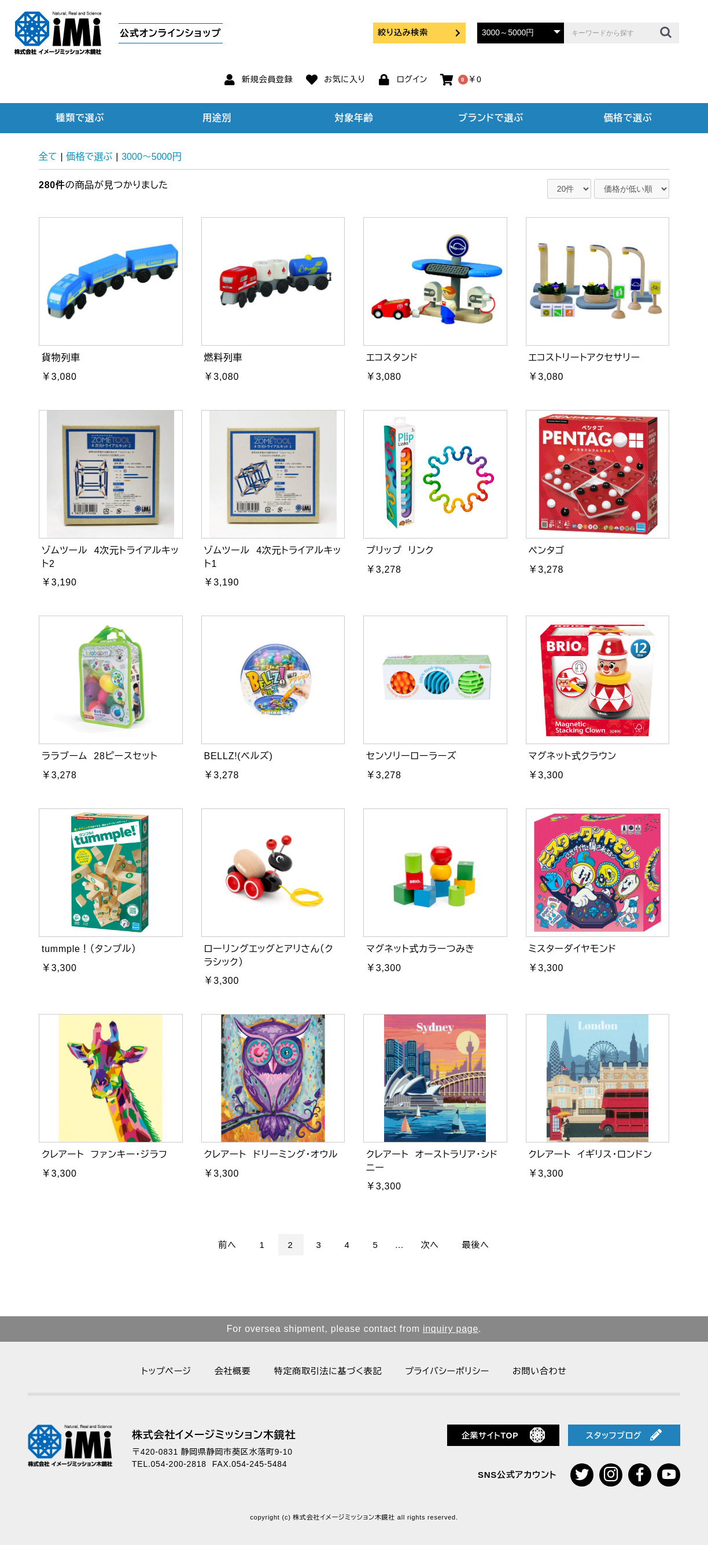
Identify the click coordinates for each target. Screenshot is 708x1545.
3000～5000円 (151, 157)
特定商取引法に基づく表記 (328, 1371)
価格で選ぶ (628, 118)
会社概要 (233, 1371)
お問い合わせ (539, 1371)
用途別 (216, 118)
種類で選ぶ (80, 118)
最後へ (475, 1245)
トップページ (166, 1371)
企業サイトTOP (503, 1435)
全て (48, 157)
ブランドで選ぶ (491, 118)
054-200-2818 (179, 1464)
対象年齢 (353, 118)
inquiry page (450, 1329)
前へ (227, 1245)
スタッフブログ (624, 1435)
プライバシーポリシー (447, 1371)
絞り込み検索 (419, 32)
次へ (430, 1245)
